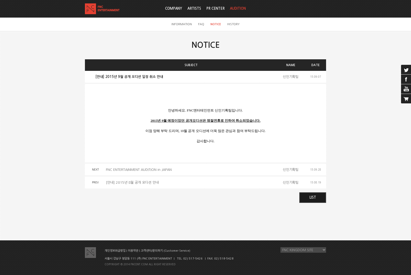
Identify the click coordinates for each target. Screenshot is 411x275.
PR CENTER (215, 8)
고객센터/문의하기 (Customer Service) (165, 250)
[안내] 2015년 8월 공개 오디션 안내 (132, 182)
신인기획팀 (291, 76)
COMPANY (173, 8)
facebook (406, 79)
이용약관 (133, 250)
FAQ (201, 24)
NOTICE (215, 24)
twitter (406, 69)
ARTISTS (194, 8)
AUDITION (238, 8)
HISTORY (233, 24)
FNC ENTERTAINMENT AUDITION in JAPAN (139, 169)
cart (406, 98)
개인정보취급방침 (115, 250)
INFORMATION (181, 24)
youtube (406, 89)
